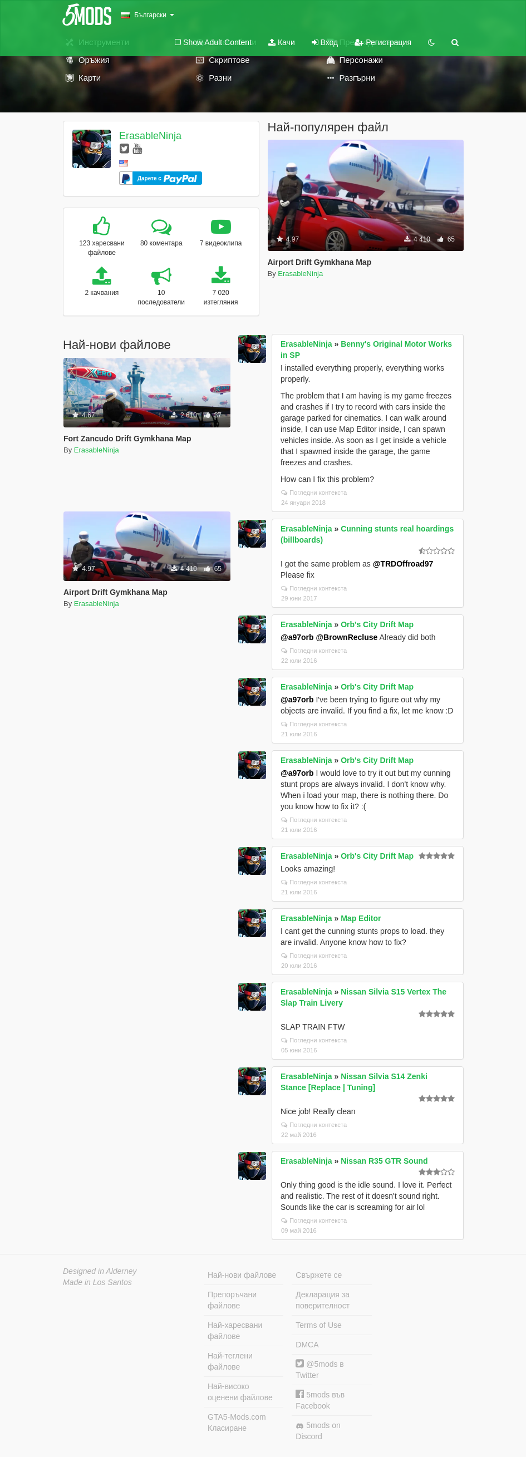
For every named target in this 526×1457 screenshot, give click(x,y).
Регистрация (383, 42)
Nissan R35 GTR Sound (384, 1160)
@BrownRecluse (346, 637)
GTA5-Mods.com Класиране (237, 1422)
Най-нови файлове (242, 1275)
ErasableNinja (150, 135)
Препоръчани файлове (232, 1300)
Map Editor (361, 918)
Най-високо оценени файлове (240, 1392)
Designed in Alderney (100, 1271)
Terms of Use (318, 1325)
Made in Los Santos (97, 1282)
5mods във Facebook (320, 1400)
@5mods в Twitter (319, 1369)
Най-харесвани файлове (235, 1331)
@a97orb (297, 637)
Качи (281, 42)
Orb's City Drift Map (377, 624)
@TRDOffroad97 (403, 563)
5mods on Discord (318, 1431)
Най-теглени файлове (230, 1361)
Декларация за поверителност (323, 1300)
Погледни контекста (314, 492)
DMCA (307, 1344)
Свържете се (319, 1275)
